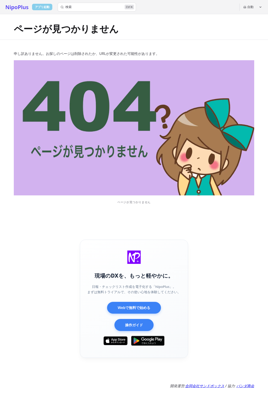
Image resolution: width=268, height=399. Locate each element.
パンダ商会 (245, 385)
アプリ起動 (42, 7)
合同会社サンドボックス (204, 385)
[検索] (97, 7)
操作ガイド (134, 325)
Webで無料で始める (134, 307)
